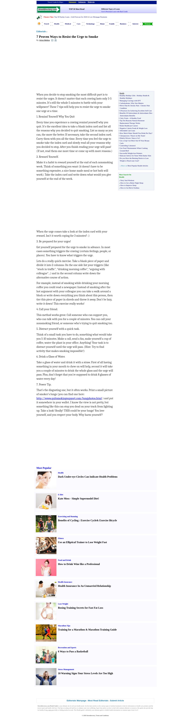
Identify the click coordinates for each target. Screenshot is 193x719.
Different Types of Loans (110, 9)
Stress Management (66, 669)
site (69, 706)
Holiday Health (142, 95)
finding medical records (66, 710)
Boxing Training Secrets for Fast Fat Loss (80, 607)
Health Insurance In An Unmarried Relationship (84, 586)
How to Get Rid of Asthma (129, 188)
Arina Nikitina (44, 40)
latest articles (93, 706)
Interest (135, 24)
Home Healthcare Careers (129, 126)
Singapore (72, 2)
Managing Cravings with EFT (130, 101)
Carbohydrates (125, 103)
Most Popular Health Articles (137, 166)
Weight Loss (143, 128)
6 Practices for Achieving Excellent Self (134, 111)
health (78, 706)
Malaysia (91, 2)
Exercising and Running (68, 516)
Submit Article (117, 700)
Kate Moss (64, 498)
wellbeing (92, 708)
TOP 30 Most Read (76, 9)
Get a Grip (123, 141)
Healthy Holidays (126, 98)
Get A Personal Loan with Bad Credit (114, 11)
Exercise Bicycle (108, 520)
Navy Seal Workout (127, 180)
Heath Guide (54, 706)
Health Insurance (65, 582)
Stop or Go (135, 138)
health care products (142, 706)
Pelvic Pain (124, 106)
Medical (68, 24)
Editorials (41, 31)
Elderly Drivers (125, 138)
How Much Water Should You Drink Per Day (136, 133)
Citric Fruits (124, 118)
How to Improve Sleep (128, 185)
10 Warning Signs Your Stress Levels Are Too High (85, 673)
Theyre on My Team (137, 136)
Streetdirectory (91, 715)
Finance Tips (48, 17)
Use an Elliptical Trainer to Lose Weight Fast (82, 542)
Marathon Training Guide (102, 629)
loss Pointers (137, 153)
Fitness (61, 538)
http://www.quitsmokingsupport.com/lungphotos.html (69, 398)
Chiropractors (124, 136)
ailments (126, 708)
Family (112, 24)
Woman (147, 24)
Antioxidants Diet (145, 113)
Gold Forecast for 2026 (79, 17)
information (131, 706)
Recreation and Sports (67, 647)
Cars (78, 24)
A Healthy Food (135, 118)
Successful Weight (126, 153)
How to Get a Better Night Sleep (131, 183)
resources (134, 708)
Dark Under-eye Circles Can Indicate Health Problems (88, 476)
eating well (68, 708)
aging (50, 710)
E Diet (60, 495)
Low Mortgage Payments (98, 17)
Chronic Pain (134, 106)
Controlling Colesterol (128, 146)
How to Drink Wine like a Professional (79, 564)
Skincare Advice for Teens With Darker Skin (135, 156)
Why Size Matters (137, 103)
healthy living (44, 710)
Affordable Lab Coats (127, 131)
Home (102, 24)
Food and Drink (64, 560)
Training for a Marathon (71, 629)
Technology (90, 24)
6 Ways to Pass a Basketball (73, 651)
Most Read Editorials (98, 700)
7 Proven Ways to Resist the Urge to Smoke (67, 37)
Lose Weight (63, 604)
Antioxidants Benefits (127, 116)
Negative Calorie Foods (128, 128)
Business (123, 24)
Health (56, 24)
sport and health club (48, 708)
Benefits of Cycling (68, 520)
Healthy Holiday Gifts (127, 95)
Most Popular (44, 468)
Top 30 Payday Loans (61, 17)
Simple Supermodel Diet (85, 498)
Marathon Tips (64, 626)
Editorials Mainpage (76, 700)
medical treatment (116, 706)
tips (62, 708)
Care (150, 111)
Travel (46, 24)
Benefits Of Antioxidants (128, 113)
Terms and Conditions (102, 715)
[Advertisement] (62, 67)
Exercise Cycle (89, 520)
